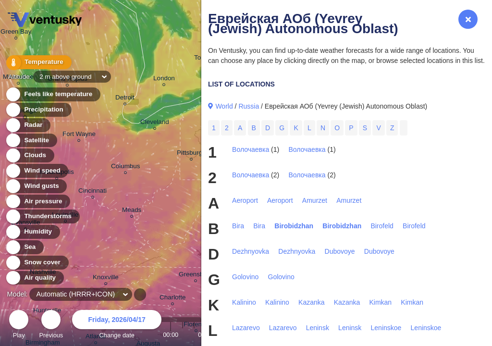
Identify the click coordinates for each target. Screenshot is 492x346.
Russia (248, 106)
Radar (28, 125)
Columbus (125, 167)
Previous (51, 325)
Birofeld (381, 226)
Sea (24, 247)
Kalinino (244, 302)
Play (18, 325)
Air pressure (37, 202)
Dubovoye (340, 251)
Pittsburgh (191, 154)
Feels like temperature (52, 94)
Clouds (29, 155)
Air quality (34, 278)
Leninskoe (386, 328)
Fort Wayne (79, 135)
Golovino (245, 277)
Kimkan (380, 302)
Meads (131, 211)
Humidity (32, 232)
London (164, 79)
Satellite (31, 141)
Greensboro (196, 276)
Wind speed (37, 171)
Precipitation (38, 110)
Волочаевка (250, 149)
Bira (238, 226)
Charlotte (173, 299)
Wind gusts (36, 186)
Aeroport (245, 200)
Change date (116, 325)
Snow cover (37, 263)
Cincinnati (92, 192)
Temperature (38, 62)
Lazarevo (246, 328)
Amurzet (314, 200)
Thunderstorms (42, 216)
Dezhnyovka (250, 251)
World (224, 106)
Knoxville (106, 278)
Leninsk (317, 328)
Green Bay (15, 33)
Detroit (125, 99)
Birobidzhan (293, 226)
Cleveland (154, 123)
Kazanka (311, 302)
